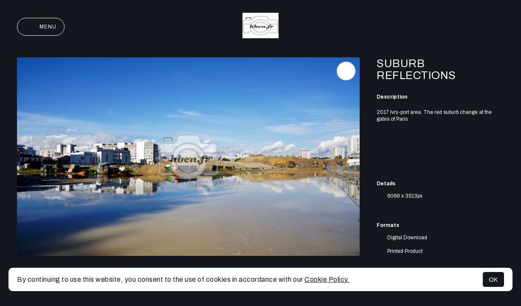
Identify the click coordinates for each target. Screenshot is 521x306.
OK (493, 279)
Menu (40, 27)
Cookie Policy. (326, 279)
